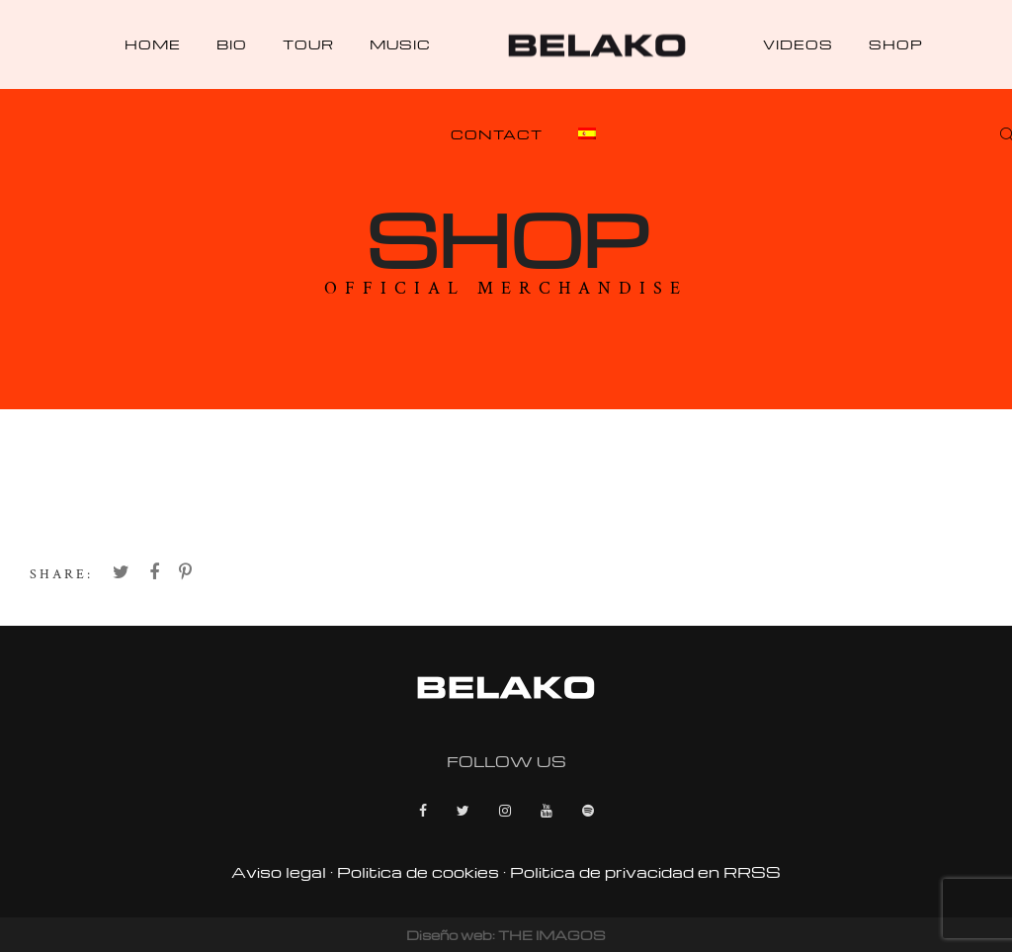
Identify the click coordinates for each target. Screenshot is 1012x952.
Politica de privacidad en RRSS (645, 872)
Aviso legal (278, 872)
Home (153, 44)
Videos (798, 44)
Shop (896, 44)
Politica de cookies (418, 872)
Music (400, 44)
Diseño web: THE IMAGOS (506, 934)
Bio (231, 44)
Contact (497, 134)
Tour (308, 44)
